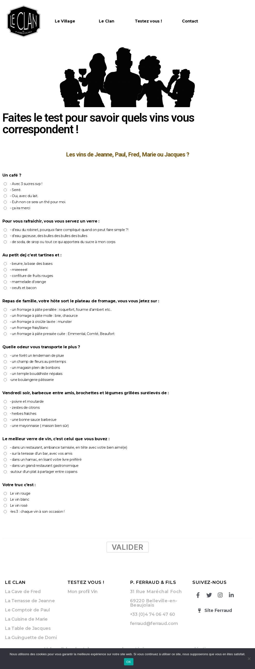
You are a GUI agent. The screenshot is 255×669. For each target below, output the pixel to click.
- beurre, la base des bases (31, 263)
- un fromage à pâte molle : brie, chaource (44, 315)
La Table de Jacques (28, 628)
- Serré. (15, 190)
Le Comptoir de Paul (27, 610)
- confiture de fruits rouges (31, 276)
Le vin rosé (19, 505)
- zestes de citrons (25, 407)
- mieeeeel (18, 270)
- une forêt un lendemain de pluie (37, 355)
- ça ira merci (20, 208)
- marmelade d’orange (28, 282)
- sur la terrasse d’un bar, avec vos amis (41, 453)
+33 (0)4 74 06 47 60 (152, 614)
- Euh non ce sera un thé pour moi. (38, 202)
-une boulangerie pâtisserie (32, 380)
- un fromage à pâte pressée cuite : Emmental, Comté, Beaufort (62, 334)
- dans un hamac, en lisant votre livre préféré (46, 459)
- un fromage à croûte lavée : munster (41, 322)
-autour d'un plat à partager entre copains (43, 471)
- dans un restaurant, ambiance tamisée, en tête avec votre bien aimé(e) (68, 447)
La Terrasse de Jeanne (30, 600)
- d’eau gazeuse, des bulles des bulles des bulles (48, 236)
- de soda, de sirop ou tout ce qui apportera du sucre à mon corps (62, 242)
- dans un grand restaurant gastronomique (44, 465)
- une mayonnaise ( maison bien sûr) (39, 426)
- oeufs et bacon (23, 288)
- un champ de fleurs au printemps (38, 361)
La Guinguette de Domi (31, 637)
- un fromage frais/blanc (29, 328)
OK (128, 662)
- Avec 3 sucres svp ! (26, 184)
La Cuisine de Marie (26, 619)
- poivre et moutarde (27, 401)
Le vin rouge (20, 493)
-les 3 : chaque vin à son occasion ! (37, 511)
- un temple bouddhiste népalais (36, 374)
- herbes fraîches (23, 413)
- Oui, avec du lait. (24, 196)
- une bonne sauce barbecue (33, 419)
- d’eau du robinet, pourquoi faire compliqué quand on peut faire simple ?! (69, 230)
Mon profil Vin (82, 591)
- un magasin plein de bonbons (35, 367)
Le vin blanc (19, 499)
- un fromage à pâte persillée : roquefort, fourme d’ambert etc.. (61, 309)
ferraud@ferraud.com (154, 623)
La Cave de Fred (23, 591)
